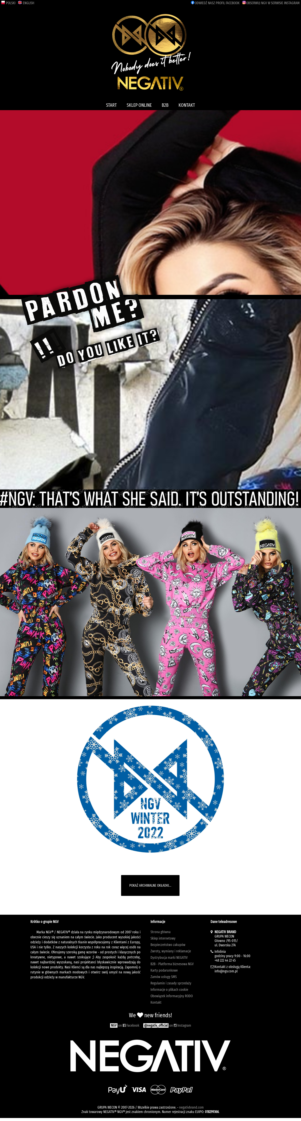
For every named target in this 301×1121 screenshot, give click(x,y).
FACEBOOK (215, 3)
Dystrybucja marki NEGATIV (169, 957)
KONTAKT (187, 105)
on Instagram (167, 1025)
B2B (165, 105)
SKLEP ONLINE (139, 105)
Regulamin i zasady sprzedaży (170, 983)
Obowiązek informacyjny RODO (171, 996)
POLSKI (8, 3)
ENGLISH (26, 3)
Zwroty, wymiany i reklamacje (170, 951)
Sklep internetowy (163, 938)
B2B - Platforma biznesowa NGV (172, 964)
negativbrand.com (191, 1107)
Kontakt (156, 1002)
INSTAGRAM (271, 3)
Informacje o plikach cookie (169, 989)
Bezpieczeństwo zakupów (167, 945)
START (111, 105)
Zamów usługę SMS (163, 977)
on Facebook (124, 1025)
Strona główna (160, 932)
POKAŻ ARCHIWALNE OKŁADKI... (150, 885)
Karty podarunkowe (164, 970)
